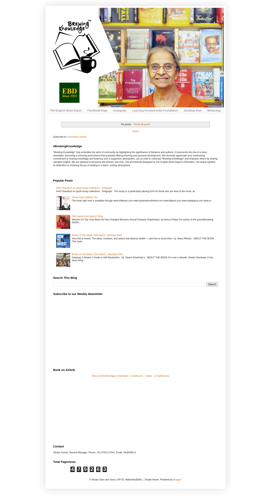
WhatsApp (214, 110)
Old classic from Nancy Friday (87, 216)
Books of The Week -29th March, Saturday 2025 (97, 235)
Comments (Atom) (76, 136)
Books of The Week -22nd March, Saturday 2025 (97, 254)
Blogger (177, 479)
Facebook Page (97, 110)
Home (135, 131)
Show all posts (142, 124)
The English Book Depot (66, 110)
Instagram (119, 110)
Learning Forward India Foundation (155, 110)
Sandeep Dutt (192, 110)
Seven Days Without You (85, 197)
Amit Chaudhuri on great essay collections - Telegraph (84, 188)
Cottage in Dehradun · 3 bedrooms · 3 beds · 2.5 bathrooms (138, 376)
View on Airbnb (99, 376)
